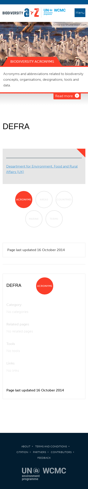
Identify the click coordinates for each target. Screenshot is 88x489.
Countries (64, 199)
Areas (44, 199)
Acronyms (23, 199)
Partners (39, 452)
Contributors (61, 452)
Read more (64, 96)
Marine (34, 218)
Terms (54, 218)
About (25, 446)
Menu (79, 13)
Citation (22, 452)
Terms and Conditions (51, 446)
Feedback (44, 457)
